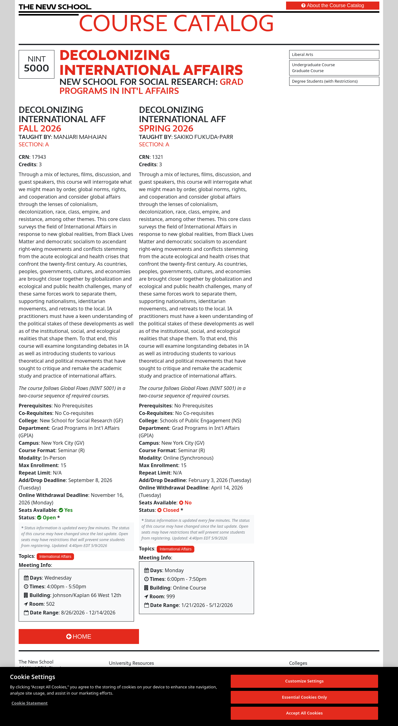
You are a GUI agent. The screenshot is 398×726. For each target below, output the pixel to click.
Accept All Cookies (304, 713)
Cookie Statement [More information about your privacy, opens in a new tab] (30, 703)
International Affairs (55, 556)
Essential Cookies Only (304, 697)
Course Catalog (176, 22)
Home (78, 636)
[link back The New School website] (55, 7)
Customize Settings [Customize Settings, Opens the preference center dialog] (304, 681)
